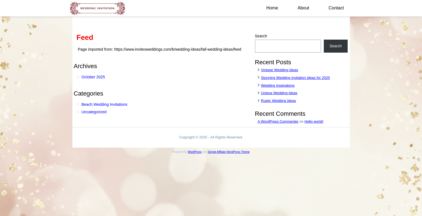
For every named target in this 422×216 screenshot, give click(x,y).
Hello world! (313, 121)
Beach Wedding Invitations (105, 104)
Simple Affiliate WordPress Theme (228, 151)
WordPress (194, 151)
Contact (336, 8)
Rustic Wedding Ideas (278, 101)
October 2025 (93, 77)
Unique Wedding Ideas (279, 93)
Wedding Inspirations (278, 85)
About (303, 8)
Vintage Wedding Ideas (279, 70)
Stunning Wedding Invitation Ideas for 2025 (295, 78)
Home (272, 8)
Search (261, 36)
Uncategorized (94, 112)
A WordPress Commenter (278, 121)
